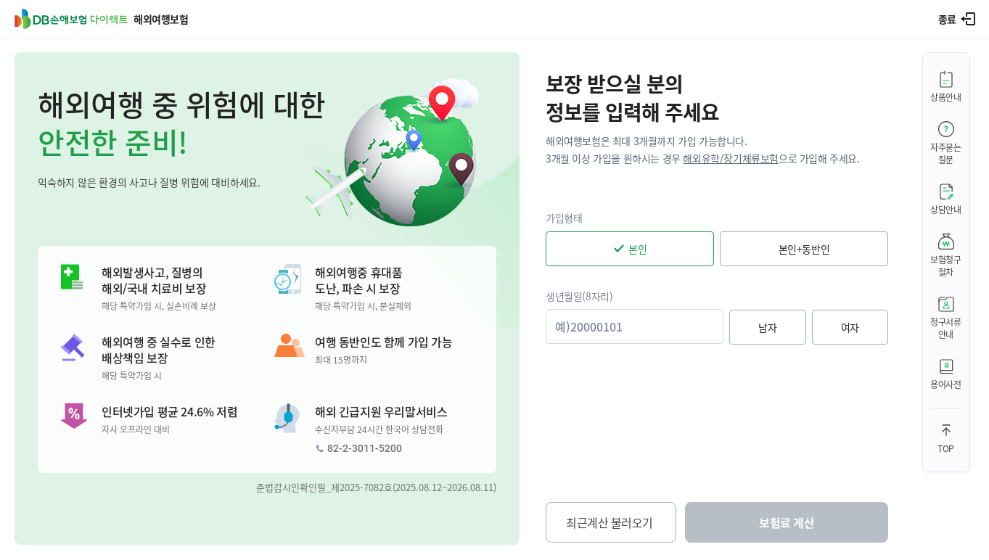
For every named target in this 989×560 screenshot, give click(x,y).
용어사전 (945, 384)
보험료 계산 (786, 522)
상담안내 (945, 209)
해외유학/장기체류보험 (731, 158)
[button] (267, 298)
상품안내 (945, 97)
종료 (947, 19)
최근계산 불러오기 (609, 522)
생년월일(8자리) (579, 296)
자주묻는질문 (945, 153)
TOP (945, 448)
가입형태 (564, 217)
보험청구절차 (945, 265)
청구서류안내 (945, 328)
